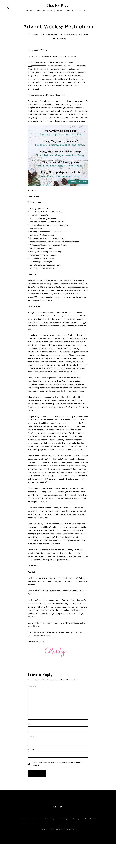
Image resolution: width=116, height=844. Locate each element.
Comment (32, 686)
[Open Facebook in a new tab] (54, 807)
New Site (74, 34)
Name (30, 724)
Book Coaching (48, 10)
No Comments (61, 39)
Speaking (60, 10)
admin (36, 34)
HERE (63, 95)
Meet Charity (83, 10)
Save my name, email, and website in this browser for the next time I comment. (56, 763)
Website (31, 749)
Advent (68, 34)
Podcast (29, 10)
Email (31, 737)
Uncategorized (83, 34)
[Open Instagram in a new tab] (61, 807)
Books (38, 10)
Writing (71, 10)
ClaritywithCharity (67, 79)
